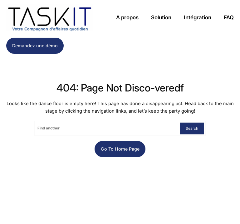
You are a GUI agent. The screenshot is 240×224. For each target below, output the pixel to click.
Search (192, 128)
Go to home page (120, 149)
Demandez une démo (35, 45)
